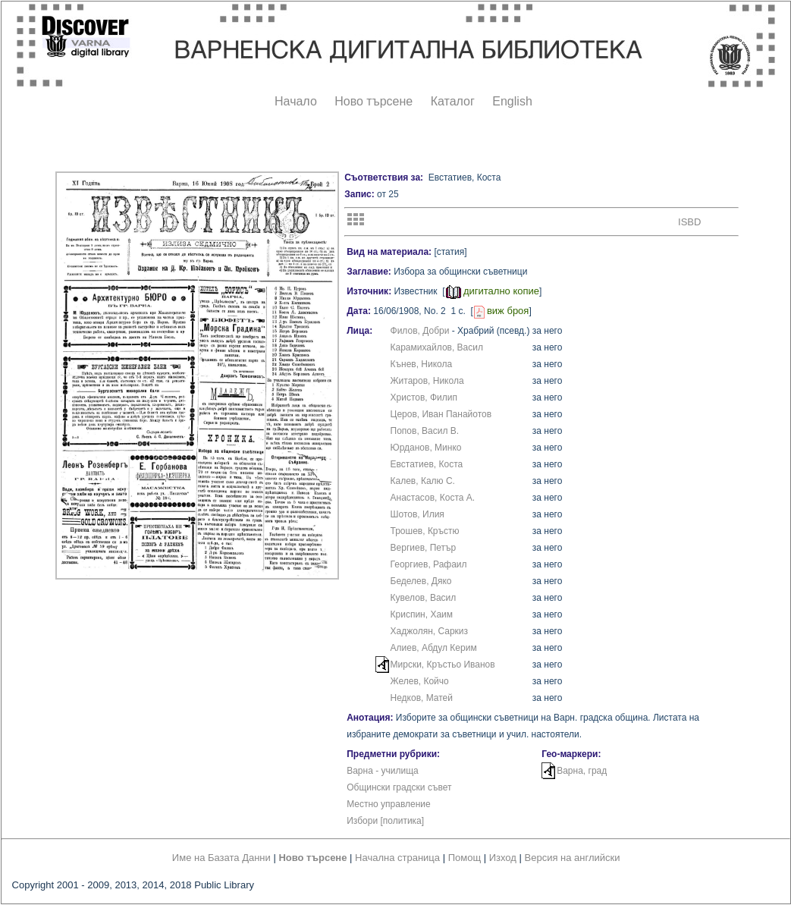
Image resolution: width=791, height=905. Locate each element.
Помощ (464, 857)
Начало (296, 101)
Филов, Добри (420, 330)
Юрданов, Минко (426, 447)
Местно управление (389, 804)
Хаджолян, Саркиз (430, 631)
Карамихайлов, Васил (437, 347)
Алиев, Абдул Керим (434, 648)
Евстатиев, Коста (427, 464)
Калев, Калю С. (423, 481)
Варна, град (582, 770)
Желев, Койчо (420, 681)
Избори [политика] (385, 820)
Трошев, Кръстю (425, 531)
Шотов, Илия (417, 514)
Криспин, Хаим (422, 614)
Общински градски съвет (399, 787)
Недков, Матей (422, 698)
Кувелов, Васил (424, 597)
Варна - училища (383, 770)
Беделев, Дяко (421, 581)
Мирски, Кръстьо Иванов (443, 664)
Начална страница (397, 857)
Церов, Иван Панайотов (441, 414)
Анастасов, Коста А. (433, 497)
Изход (502, 857)
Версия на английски (572, 857)
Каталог (453, 101)
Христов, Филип (424, 397)
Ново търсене (373, 101)
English (512, 101)
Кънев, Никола (422, 364)
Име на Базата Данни (221, 857)
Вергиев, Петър (424, 547)
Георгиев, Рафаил (429, 564)
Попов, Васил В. (425, 431)
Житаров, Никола (427, 381)
